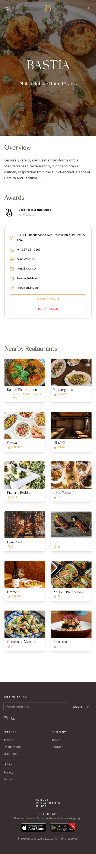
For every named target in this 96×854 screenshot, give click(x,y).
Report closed (48, 309)
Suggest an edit (48, 298)
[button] (48, 68)
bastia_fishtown (28, 278)
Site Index (10, 754)
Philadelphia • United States (48, 83)
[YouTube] (13, 718)
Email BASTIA (26, 269)
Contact (57, 747)
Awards (8, 740)
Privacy (8, 772)
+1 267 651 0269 (29, 249)
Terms (7, 779)
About (55, 740)
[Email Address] (35, 707)
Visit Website (26, 259)
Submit (81, 706)
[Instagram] (5, 718)
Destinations (12, 747)
